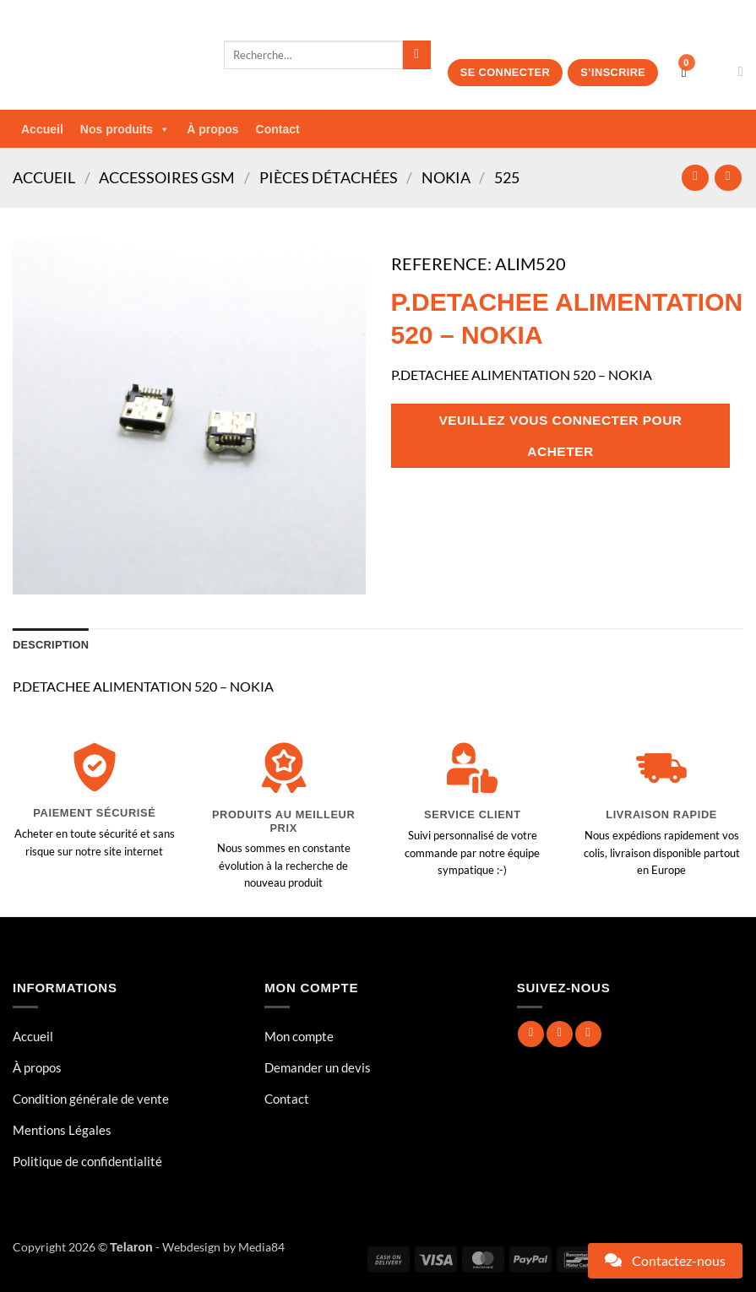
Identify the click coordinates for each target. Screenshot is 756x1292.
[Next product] (695, 178)
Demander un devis (317, 1067)
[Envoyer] (417, 55)
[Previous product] (728, 178)
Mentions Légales (62, 1129)
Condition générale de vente (91, 1098)
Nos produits (125, 129)
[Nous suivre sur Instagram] (560, 1034)
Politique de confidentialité (87, 1161)
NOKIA (446, 177)
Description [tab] (51, 644)
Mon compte (299, 1036)
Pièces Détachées (328, 177)
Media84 (261, 1247)
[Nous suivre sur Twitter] (588, 1034)
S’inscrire (612, 72)
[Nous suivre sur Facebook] (531, 1034)
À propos (212, 129)
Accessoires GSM (167, 177)
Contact (278, 129)
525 (506, 177)
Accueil (42, 129)
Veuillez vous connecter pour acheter (560, 436)
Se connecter (505, 72)
